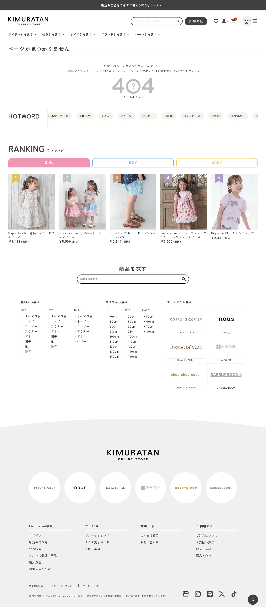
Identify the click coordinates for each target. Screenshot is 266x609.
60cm (150, 324)
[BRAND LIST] (252, 21)
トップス (31, 324)
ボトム (29, 339)
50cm (150, 319)
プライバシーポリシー (71, 588)
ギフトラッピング (97, 538)
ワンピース (241, 118)
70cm (113, 319)
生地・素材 (92, 551)
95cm (113, 334)
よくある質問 (149, 538)
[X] (222, 596)
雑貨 (28, 354)
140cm (114, 359)
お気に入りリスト (41, 571)
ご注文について (207, 538)
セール (152, 118)
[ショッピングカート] (238, 21)
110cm (114, 344)
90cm (113, 329)
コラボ (97, 118)
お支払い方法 (205, 545)
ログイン (35, 538)
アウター (31, 334)
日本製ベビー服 (59, 118)
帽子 (28, 344)
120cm (114, 349)
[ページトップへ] (253, 599)
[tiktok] (234, 596)
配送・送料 (203, 551)
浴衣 (125, 118)
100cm (114, 339)
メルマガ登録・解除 (43, 558)
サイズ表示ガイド (97, 545)
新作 (209, 118)
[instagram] (198, 596)
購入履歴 (35, 565)
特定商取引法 (38, 588)
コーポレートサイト (109, 588)
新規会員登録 (38, 545)
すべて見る (32, 319)
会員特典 (35, 551)
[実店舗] (186, 596)
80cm (113, 324)
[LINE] (210, 596)
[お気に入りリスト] (220, 21)
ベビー (182, 118)
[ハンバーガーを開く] (13, 21)
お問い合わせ (149, 545)
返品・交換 (203, 558)
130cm (114, 354)
